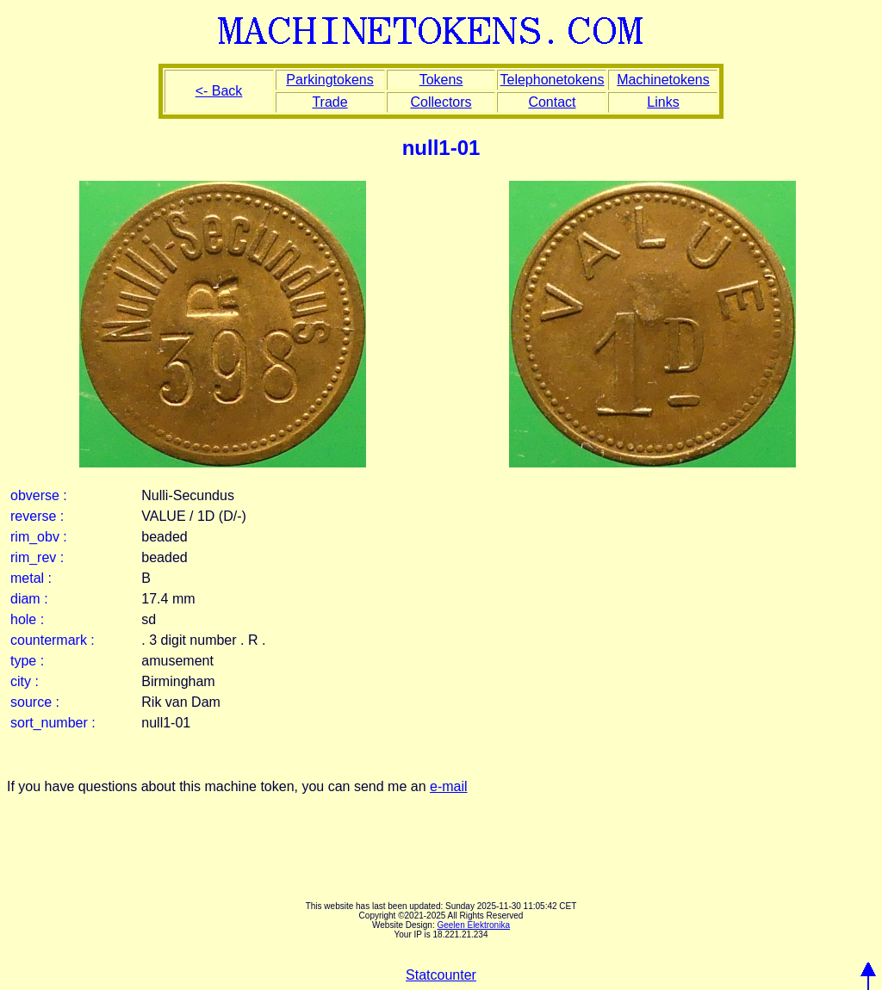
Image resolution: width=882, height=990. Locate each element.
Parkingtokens (329, 79)
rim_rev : (37, 557)
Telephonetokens (552, 79)
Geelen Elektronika (473, 925)
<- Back (219, 91)
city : (24, 681)
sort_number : (53, 722)
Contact (551, 102)
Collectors (440, 102)
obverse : (38, 495)
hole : (27, 619)
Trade (329, 102)
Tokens (441, 79)
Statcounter (441, 975)
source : (34, 702)
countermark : (52, 640)
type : (27, 660)
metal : (31, 578)
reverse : (37, 516)
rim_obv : (38, 536)
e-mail (449, 786)
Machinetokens (663, 79)
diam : (29, 598)
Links (663, 102)
